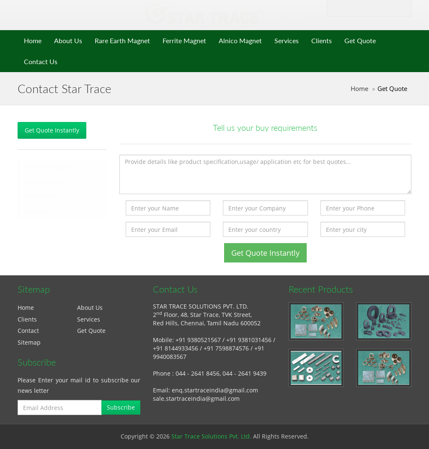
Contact (28, 331)
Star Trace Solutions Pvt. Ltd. (211, 436)
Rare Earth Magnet (122, 40)
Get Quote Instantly (52, 130)
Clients (321, 40)
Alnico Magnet (240, 40)
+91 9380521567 (198, 340)
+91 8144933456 (175, 348)
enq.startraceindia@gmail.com (215, 390)
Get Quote (360, 40)
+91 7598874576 (226, 348)
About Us (68, 40)
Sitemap (29, 342)
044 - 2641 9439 (244, 373)
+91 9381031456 (248, 340)
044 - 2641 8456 (198, 373)
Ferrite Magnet (184, 40)
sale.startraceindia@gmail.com (196, 398)
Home (32, 40)
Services (286, 40)
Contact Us (40, 61)
